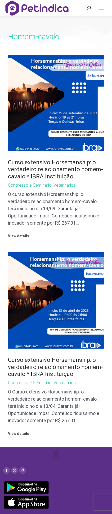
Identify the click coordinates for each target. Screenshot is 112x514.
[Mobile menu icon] (101, 8)
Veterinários (64, 185)
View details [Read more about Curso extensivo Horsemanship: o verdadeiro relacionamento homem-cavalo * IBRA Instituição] (18, 236)
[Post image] (56, 103)
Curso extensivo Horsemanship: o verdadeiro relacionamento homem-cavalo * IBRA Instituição (55, 169)
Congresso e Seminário (30, 185)
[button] (56, 454)
